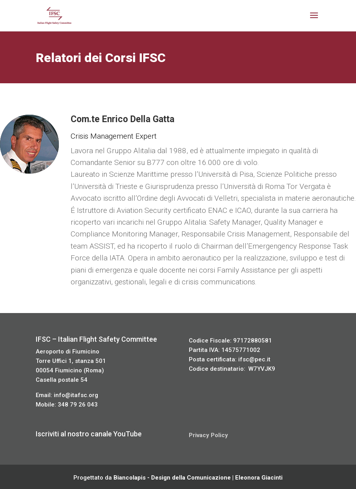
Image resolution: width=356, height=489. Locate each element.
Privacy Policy (208, 435)
